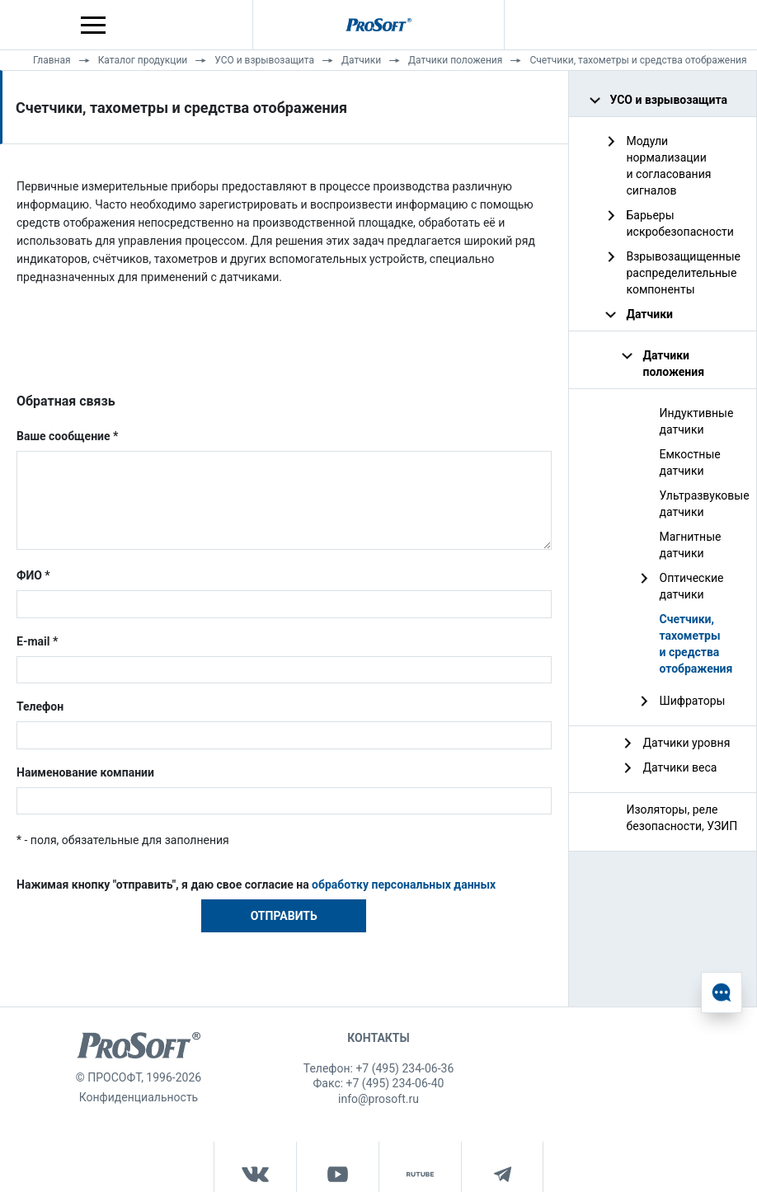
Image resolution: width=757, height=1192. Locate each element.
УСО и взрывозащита (264, 60)
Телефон (39, 706)
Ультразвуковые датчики (702, 504)
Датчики (361, 60)
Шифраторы (693, 700)
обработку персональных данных (404, 884)
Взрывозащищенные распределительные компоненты (684, 273)
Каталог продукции (143, 60)
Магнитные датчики (691, 545)
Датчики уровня (687, 742)
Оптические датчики (692, 586)
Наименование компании (85, 772)
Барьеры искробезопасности (680, 223)
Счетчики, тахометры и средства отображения (637, 60)
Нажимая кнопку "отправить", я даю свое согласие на (256, 884)
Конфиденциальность (138, 1097)
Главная (52, 60)
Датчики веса (680, 767)
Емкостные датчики (690, 462)
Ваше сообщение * (67, 436)
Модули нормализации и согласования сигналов (669, 165)
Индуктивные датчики (697, 421)
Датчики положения (455, 60)
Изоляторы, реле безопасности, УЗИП (682, 818)
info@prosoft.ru (378, 1098)
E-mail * (37, 641)
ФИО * (33, 575)
